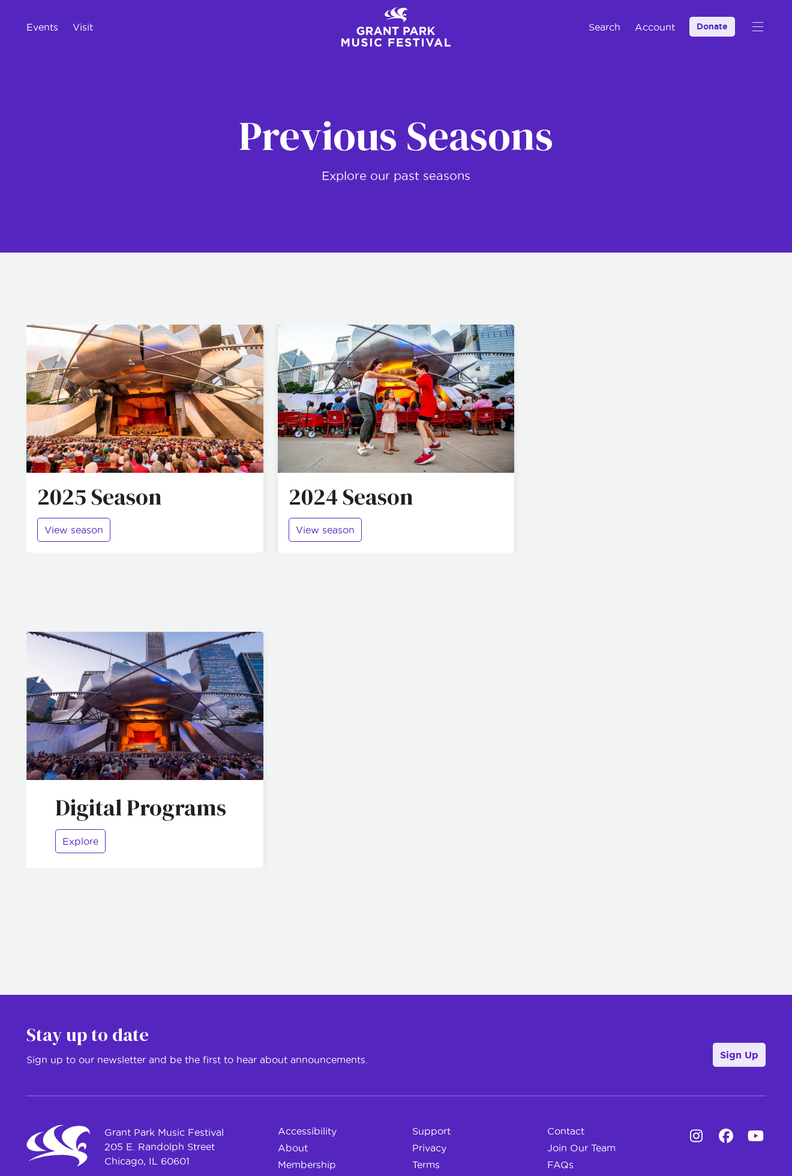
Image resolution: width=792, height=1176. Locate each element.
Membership (307, 1164)
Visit (83, 27)
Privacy (429, 1147)
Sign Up (739, 1054)
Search (604, 27)
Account (655, 27)
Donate (712, 26)
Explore (80, 841)
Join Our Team (581, 1147)
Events (42, 27)
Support (431, 1131)
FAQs (560, 1164)
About (293, 1147)
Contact (565, 1131)
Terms (426, 1164)
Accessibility (307, 1131)
